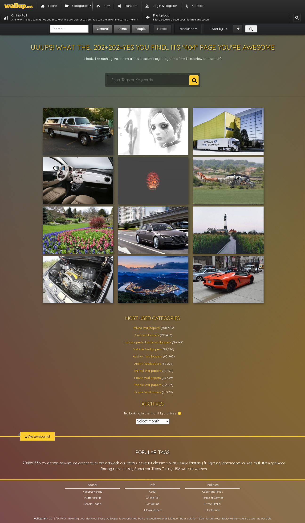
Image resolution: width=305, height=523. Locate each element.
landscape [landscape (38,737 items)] (231, 463)
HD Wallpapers (152, 510)
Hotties (162, 29)
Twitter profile (92, 497)
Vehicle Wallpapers (147, 349)
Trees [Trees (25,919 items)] (156, 468)
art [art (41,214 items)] (101, 462)
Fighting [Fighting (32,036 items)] (214, 463)
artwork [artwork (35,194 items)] (112, 463)
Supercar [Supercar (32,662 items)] (142, 468)
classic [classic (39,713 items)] (159, 462)
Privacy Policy (213, 504)
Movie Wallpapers (147, 378)
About (152, 491)
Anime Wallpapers (147, 363)
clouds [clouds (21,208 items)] (171, 463)
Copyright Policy (212, 491)
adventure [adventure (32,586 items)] (68, 463)
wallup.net (39, 518)
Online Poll (152, 497)
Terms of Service (212, 497)
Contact (222, 518)
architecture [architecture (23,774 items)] (88, 463)
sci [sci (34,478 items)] (124, 468)
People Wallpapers (147, 385)
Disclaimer (213, 510)
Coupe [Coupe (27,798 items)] (182, 463)
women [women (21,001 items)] (201, 468)
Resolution (187, 29)
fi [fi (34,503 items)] (205, 463)
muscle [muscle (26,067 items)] (247, 463)
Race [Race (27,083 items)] (281, 463)
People (140, 29)
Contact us (152, 504)
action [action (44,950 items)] (52, 462)
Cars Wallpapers (147, 335)
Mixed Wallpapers (146, 328)
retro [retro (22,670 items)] (117, 468)
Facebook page (92, 491)
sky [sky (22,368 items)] (131, 468)
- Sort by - (217, 29)
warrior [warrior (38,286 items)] (187, 468)
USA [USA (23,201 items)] (177, 468)
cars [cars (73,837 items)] (130, 463)
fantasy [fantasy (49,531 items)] (196, 462)
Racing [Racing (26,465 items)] (106, 468)
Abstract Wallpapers (147, 356)
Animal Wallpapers (147, 371)
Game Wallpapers (147, 392)
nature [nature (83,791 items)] (260, 463)
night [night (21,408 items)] (272, 463)
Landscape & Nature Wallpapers (147, 342)
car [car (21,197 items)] (123, 463)
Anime (122, 29)
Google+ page (92, 504)
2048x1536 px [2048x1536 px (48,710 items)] (34, 462)
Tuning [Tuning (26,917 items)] (167, 468)
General (103, 29)
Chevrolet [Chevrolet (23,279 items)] (144, 463)
